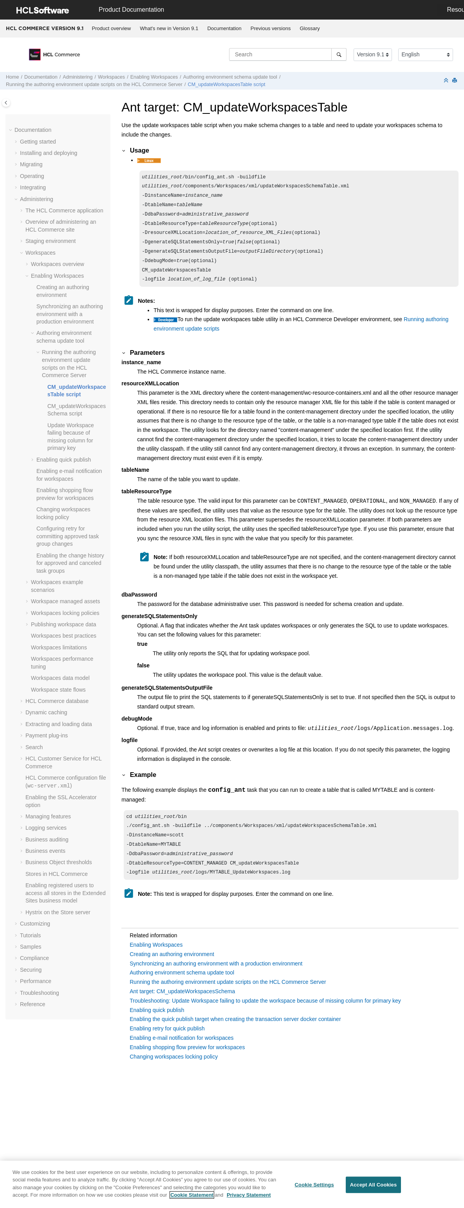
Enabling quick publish (63, 460)
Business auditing (47, 839)
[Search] (339, 54)
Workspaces (111, 77)
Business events (45, 851)
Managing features (48, 816)
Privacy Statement (249, 1199)
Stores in (56, 874)
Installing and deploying (48, 153)
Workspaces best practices (63, 636)
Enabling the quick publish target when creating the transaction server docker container (235, 1034)
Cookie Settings (314, 1189)
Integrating (33, 187)
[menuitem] (111, 28)
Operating (32, 176)
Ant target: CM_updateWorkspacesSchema (182, 1006)
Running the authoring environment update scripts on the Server (94, 84)
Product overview (111, 28)
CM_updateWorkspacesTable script (226, 84)
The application (64, 210)
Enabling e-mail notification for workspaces (181, 1053)
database (56, 701)
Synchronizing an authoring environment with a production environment (69, 314)
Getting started (38, 141)
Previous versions (271, 28)
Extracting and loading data (58, 724)
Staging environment (50, 241)
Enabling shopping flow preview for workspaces (187, 1062)
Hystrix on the (57, 912)
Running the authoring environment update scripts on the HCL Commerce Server (228, 997)
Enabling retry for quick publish (167, 1043)
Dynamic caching (46, 712)
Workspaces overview (57, 264)
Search (34, 747)
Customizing (35, 923)
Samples (30, 947)
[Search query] (288, 54)
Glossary (310, 28)
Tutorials (30, 935)
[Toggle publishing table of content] (6, 103)
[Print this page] (455, 80)
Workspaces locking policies (65, 613)
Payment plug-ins (46, 735)
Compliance (34, 958)
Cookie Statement (191, 1199)
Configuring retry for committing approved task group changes (67, 536)
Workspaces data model (60, 678)
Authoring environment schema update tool (230, 77)
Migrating (31, 164)
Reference (32, 1004)
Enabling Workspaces (154, 77)
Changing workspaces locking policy (174, 1071)
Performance (35, 981)
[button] (11, 130)
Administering (77, 77)
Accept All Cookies (373, 1189)
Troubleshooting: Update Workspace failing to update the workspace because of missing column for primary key (265, 1015)
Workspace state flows (58, 690)
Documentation (224, 28)
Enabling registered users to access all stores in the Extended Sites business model (65, 893)
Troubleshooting (39, 993)
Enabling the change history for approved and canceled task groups (70, 563)
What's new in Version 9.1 (169, 28)
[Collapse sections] (447, 80)
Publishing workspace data (63, 624)
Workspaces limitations (59, 647)
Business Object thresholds (58, 862)
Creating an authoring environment (172, 969)
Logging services (46, 828)
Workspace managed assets (65, 601)
